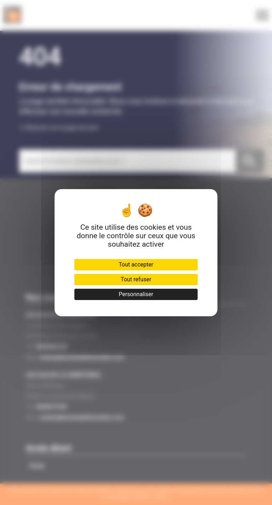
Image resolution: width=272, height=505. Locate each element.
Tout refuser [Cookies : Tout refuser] (136, 279)
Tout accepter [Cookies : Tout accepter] (136, 264)
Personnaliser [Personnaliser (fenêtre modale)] (136, 294)
